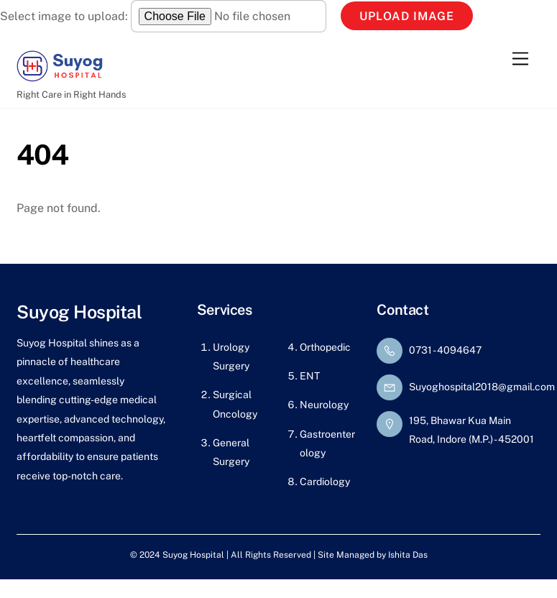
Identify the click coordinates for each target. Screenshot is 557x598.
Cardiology (325, 481)
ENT (310, 376)
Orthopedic (325, 347)
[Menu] (520, 59)
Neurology (324, 404)
